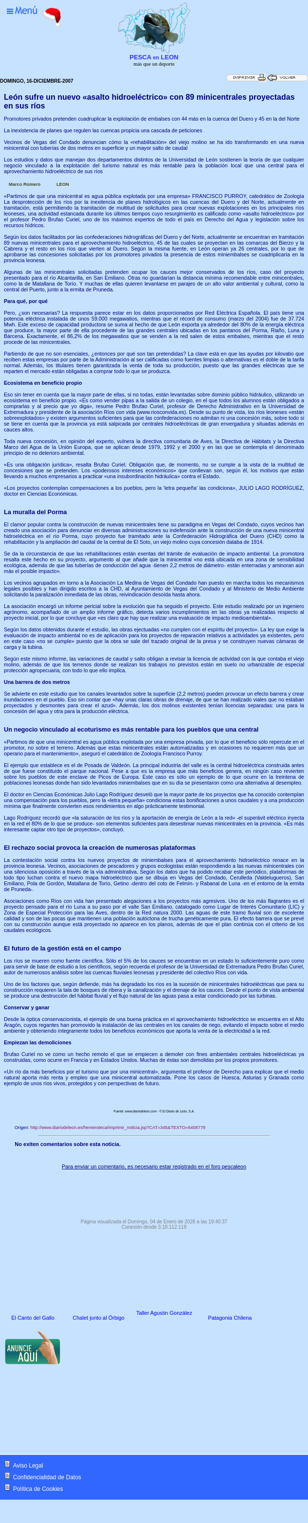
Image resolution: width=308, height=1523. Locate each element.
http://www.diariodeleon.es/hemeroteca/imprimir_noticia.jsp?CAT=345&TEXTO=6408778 (118, 1127)
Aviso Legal (28, 1465)
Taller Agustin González (164, 1313)
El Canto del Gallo (32, 1318)
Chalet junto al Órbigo (98, 1318)
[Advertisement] (154, 1191)
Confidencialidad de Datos (47, 1477)
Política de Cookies (38, 1489)
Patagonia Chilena (230, 1318)
